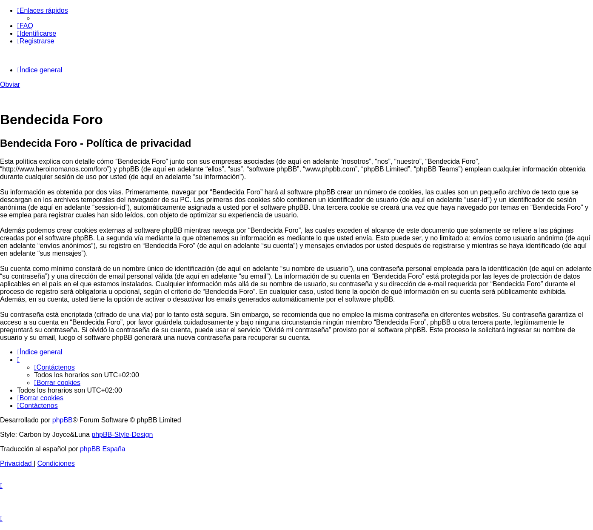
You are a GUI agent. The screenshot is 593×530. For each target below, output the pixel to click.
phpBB (62, 420)
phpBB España (102, 449)
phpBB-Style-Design (122, 434)
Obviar (10, 84)
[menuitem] (25, 25)
